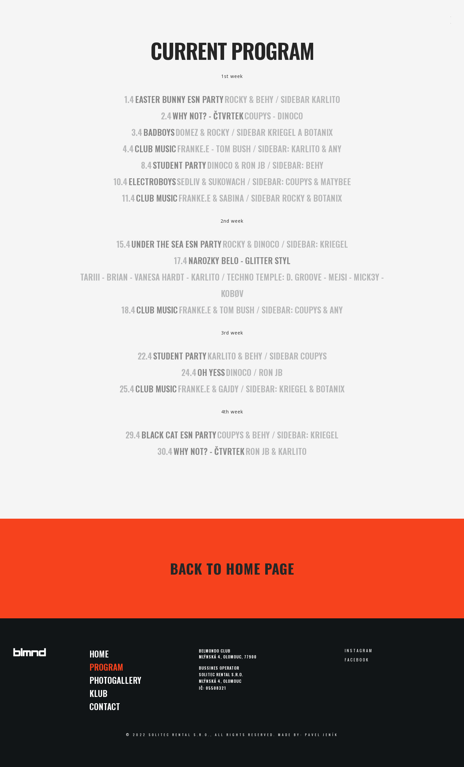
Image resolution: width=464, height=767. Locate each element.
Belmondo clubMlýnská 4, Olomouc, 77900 (228, 653)
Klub (98, 693)
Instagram (359, 651)
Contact (104, 706)
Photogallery (115, 680)
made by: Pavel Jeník (308, 734)
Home (99, 654)
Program (106, 667)
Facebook (357, 660)
